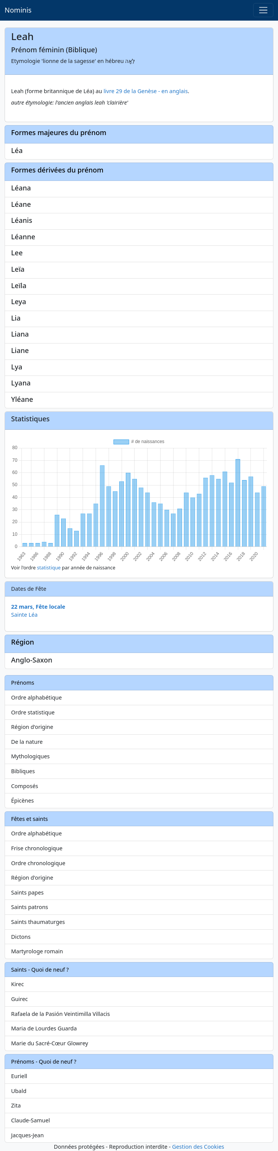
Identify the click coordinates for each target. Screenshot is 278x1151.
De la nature (27, 741)
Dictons (21, 936)
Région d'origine (32, 726)
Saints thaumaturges (38, 921)
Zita (16, 1105)
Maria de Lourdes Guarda (44, 1028)
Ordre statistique (33, 712)
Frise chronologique (36, 848)
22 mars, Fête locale (38, 606)
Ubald (18, 1091)
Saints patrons (29, 907)
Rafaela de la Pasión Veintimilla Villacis (60, 1013)
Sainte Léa (24, 614)
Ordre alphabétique (36, 697)
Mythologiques (30, 756)
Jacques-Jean (27, 1135)
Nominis (18, 10)
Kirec (17, 984)
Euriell (19, 1076)
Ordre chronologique (38, 863)
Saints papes (27, 892)
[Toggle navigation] (263, 10)
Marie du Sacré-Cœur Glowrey (49, 1043)
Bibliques (23, 771)
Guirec (19, 999)
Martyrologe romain (37, 951)
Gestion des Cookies (198, 1146)
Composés (24, 786)
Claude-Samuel (30, 1120)
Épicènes (22, 800)
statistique (49, 567)
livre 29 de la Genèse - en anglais (146, 91)
